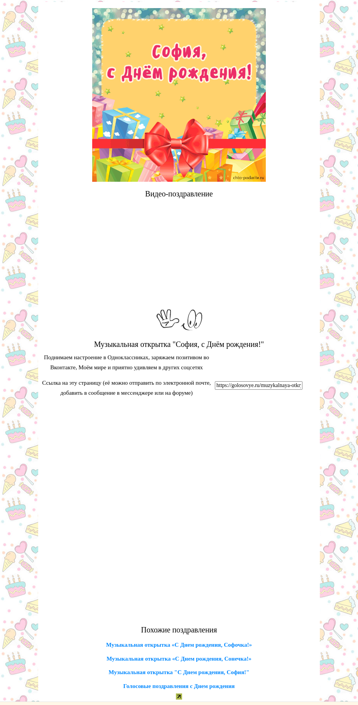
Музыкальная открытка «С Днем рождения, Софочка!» (179, 645)
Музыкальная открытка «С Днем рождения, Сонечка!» (178, 659)
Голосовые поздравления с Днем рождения (179, 686)
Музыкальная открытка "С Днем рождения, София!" (179, 672)
